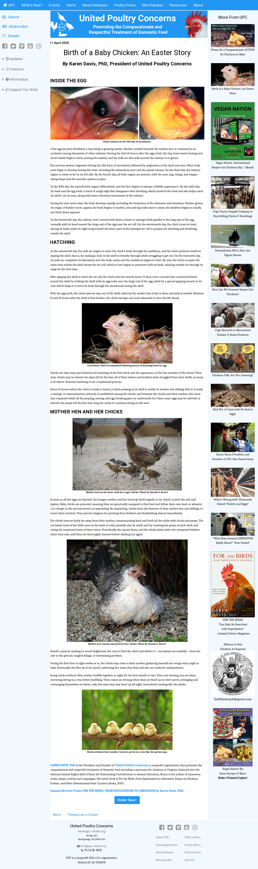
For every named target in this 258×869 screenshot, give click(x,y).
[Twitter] (13, 46)
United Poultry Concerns (135, 763)
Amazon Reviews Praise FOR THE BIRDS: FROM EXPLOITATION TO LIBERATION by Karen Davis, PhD (120, 789)
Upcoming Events (168, 843)
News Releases (95, 5)
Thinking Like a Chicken (86, 812)
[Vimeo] (22, 46)
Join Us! (191, 858)
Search (10, 17)
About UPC (164, 835)
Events (54, 5)
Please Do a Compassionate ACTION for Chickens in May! (233, 49)
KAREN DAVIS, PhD (67, 763)
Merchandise (152, 5)
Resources (178, 5)
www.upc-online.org (94, 829)
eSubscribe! (15, 26)
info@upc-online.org (94, 844)
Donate (10, 36)
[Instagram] (39, 46)
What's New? (32, 5)
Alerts (71, 5)
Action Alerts (194, 843)
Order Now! (129, 798)
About (198, 5)
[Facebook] (5, 46)
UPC (9, 5)
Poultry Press (125, 5)
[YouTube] (30, 46)
